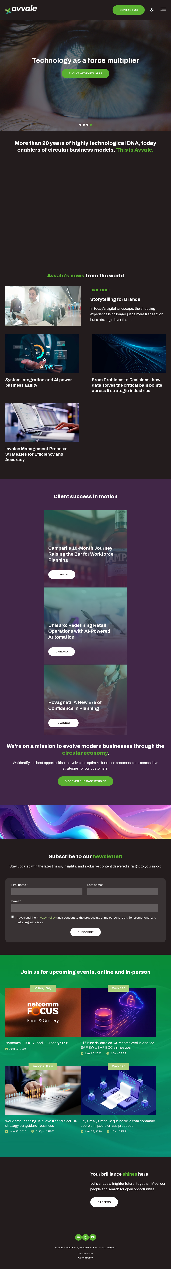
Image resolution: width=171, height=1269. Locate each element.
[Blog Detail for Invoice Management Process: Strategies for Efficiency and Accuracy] (42, 422)
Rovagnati (63, 722)
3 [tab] (87, 125)
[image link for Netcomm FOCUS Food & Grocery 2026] (43, 1012)
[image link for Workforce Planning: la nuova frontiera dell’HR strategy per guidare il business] (43, 1090)
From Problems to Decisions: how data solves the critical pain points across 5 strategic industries (127, 385)
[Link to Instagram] (85, 1237)
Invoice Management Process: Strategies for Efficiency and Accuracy (36, 454)
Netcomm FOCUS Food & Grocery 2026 (36, 1043)
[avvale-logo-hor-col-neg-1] (21, 10)
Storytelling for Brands (115, 299)
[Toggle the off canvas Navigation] (163, 10)
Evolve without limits (85, 73)
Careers (104, 1202)
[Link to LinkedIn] (78, 1237)
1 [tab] (80, 125)
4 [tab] (91, 125)
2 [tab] (84, 125)
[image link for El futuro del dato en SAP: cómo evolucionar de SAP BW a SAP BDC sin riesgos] (118, 1012)
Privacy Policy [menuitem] (85, 1253)
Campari (61, 574)
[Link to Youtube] (92, 1237)
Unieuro (61, 651)
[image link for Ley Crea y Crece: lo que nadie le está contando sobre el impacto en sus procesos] (118, 1090)
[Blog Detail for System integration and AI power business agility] (42, 353)
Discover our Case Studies (85, 781)
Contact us (129, 10)
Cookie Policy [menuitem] (85, 1258)
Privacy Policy (46, 917)
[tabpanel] (85, 70)
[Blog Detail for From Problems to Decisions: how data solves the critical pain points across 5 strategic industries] (129, 353)
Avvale (67, 1247)
